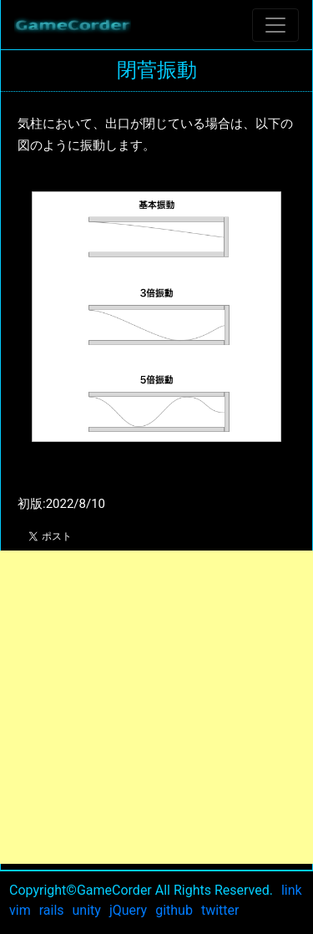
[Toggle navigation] (275, 25)
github (174, 910)
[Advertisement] (156, 707)
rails (51, 910)
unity (87, 910)
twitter (220, 910)
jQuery (128, 910)
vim (20, 910)
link (291, 890)
